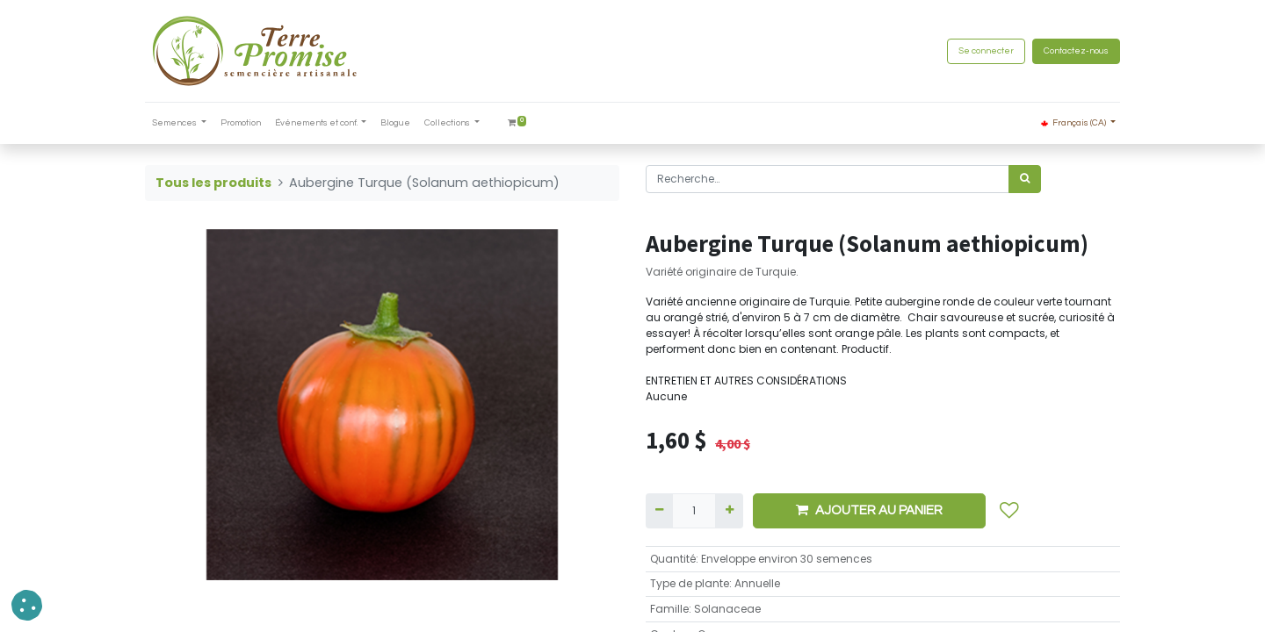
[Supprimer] (659, 510)
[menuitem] (240, 123)
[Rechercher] (1024, 179)
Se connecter (986, 51)
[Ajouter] (728, 510)
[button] (1009, 511)
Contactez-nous (1076, 51)
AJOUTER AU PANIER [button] (869, 510)
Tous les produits (213, 182)
